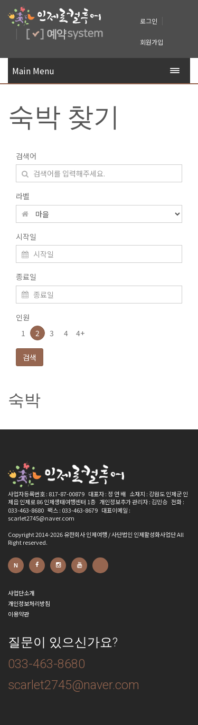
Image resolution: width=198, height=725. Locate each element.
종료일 (26, 276)
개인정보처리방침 (29, 603)
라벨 (23, 196)
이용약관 (18, 614)
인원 (23, 317)
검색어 (26, 156)
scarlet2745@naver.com (73, 685)
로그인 (148, 20)
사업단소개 (21, 593)
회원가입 (151, 41)
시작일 (26, 236)
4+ (80, 333)
